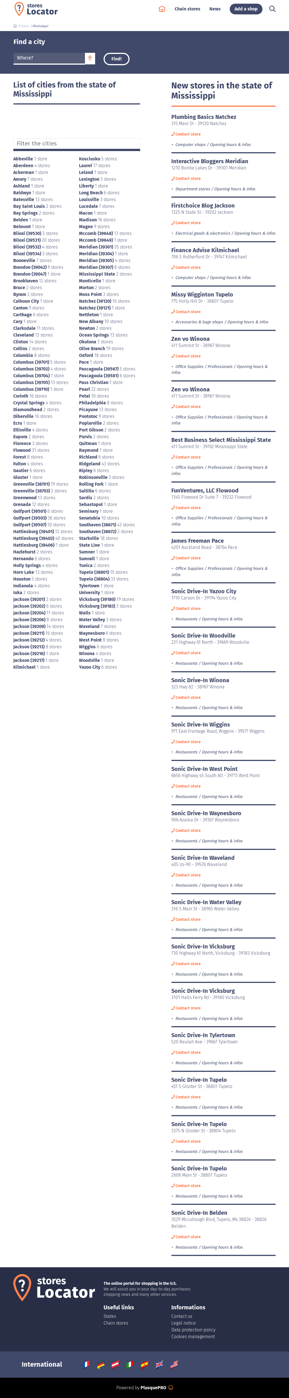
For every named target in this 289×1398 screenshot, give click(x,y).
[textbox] (49, 58)
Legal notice (183, 1323)
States (110, 1316)
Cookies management (193, 1336)
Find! (116, 59)
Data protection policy (193, 1329)
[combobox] (49, 59)
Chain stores (187, 11)
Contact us (181, 1316)
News (215, 11)
